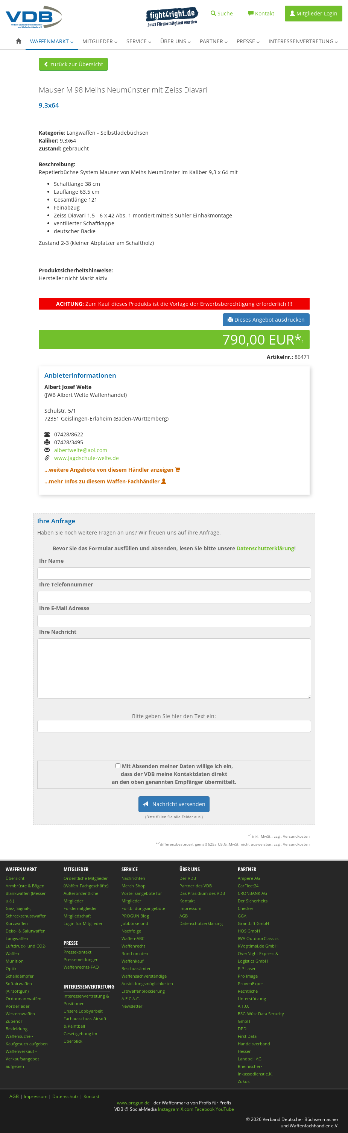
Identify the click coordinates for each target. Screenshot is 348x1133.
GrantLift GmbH (253, 923)
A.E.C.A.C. (131, 998)
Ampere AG (249, 878)
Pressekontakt (77, 952)
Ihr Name (51, 560)
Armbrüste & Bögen (25, 885)
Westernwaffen (20, 1013)
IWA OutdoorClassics (258, 938)
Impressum (190, 908)
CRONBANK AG (252, 893)
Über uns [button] (175, 41)
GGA (242, 916)
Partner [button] (214, 41)
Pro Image (248, 976)
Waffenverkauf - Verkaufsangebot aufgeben (22, 1058)
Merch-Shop (134, 885)
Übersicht (15, 878)
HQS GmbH (249, 931)
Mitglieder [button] (99, 41)
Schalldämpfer (20, 976)
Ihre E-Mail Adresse (64, 608)
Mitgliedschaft (77, 916)
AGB (183, 916)
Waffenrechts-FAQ (81, 967)
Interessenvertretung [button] (303, 41)
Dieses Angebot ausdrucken (266, 319)
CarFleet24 (248, 885)
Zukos (243, 1081)
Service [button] (138, 41)
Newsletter (132, 1006)
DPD (242, 1028)
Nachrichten (133, 878)
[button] (18, 41)
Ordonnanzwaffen (23, 998)
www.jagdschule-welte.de (86, 458)
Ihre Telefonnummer (66, 584)
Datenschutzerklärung (265, 548)
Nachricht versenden (174, 804)
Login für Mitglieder (83, 923)
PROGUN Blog (135, 916)
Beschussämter (136, 968)
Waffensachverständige (144, 976)
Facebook (204, 1109)
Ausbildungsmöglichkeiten (147, 983)
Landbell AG (249, 1059)
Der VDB (187, 878)
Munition (15, 961)
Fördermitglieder (80, 908)
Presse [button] (248, 41)
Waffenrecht (133, 946)
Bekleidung (16, 1028)
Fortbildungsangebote (143, 908)
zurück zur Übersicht (73, 64)
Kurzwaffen (17, 923)
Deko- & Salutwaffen (26, 931)
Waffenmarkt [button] (51, 41)
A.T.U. (243, 1006)
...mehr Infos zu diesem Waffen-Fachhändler (105, 481)
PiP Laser (247, 968)
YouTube (225, 1109)
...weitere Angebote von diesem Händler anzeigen (112, 469)
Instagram (168, 1109)
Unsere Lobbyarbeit (83, 1011)
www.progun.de (133, 1103)
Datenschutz (65, 1096)
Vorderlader (18, 1006)
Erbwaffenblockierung (143, 991)
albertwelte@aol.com (80, 450)
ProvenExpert (251, 983)
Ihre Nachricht (57, 631)
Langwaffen (17, 938)
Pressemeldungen (81, 959)
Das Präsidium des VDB (202, 893)
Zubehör (14, 1021)
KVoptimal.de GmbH (258, 946)
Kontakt (187, 901)
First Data (247, 1036)
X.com (187, 1109)
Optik (11, 968)
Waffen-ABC (133, 938)
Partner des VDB (195, 885)
